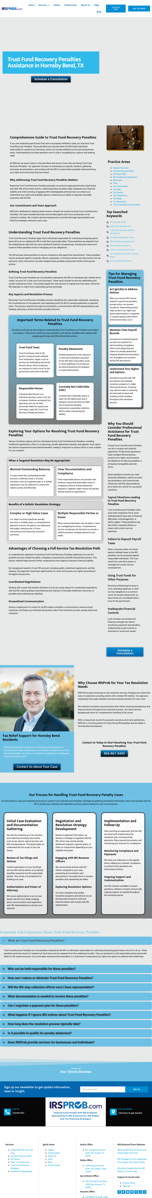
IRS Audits (15, 1159)
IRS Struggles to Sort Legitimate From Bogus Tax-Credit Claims (131, 1161)
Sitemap (126, 1186)
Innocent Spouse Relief (123, 171)
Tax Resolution (119, 201)
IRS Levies (117, 180)
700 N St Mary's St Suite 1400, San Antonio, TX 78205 (96, 1184)
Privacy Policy (129, 1183)
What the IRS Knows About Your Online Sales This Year (131, 1151)
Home (31, 5)
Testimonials (70, 5)
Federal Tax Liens (121, 168)
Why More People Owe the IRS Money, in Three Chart (131, 1170)
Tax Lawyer (118, 192)
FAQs (96, 5)
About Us (85, 5)
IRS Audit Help (119, 174)
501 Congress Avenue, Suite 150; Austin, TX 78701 (95, 1153)
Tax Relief (117, 198)
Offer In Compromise (20, 1162)
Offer (115, 183)
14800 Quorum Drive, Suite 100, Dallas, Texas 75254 (96, 1168)
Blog (99, 12)
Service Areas (54, 1165)
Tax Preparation (120, 195)
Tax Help (117, 189)
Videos (56, 5)
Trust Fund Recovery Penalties (126, 204)
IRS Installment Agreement (125, 177)
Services (44, 5)
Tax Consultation (120, 186)
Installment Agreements (21, 1171)
